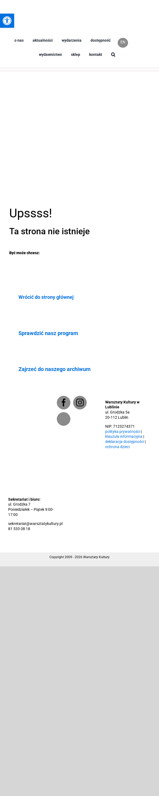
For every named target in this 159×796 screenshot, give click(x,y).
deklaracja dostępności (124, 441)
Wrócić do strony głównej (46, 297)
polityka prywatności (122, 431)
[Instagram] (80, 402)
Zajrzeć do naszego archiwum (54, 369)
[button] (113, 59)
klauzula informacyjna (123, 436)
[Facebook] (63, 402)
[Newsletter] (63, 419)
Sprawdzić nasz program (48, 333)
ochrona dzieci (117, 447)
